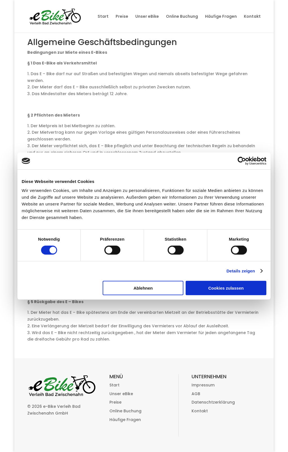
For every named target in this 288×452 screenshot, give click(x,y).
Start (103, 16)
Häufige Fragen (221, 16)
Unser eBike (147, 16)
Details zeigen (240, 270)
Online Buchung (182, 16)
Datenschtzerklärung (213, 402)
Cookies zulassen (226, 287)
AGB (196, 394)
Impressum (203, 385)
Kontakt (252, 16)
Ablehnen (143, 287)
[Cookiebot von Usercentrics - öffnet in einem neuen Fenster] (241, 161)
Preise (122, 16)
